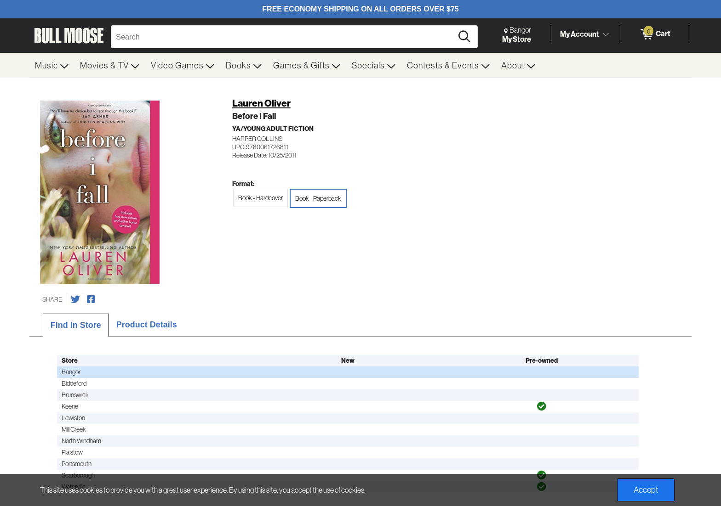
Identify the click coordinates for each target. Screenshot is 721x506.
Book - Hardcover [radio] (260, 198)
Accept (646, 489)
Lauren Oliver (261, 103)
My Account (579, 34)
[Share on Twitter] (75, 299)
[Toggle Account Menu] (605, 34)
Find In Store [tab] (76, 325)
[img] (541, 406)
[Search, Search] (283, 37)
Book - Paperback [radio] (318, 198)
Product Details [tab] (146, 324)
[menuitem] (51, 65)
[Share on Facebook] (91, 299)
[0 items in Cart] (654, 34)
